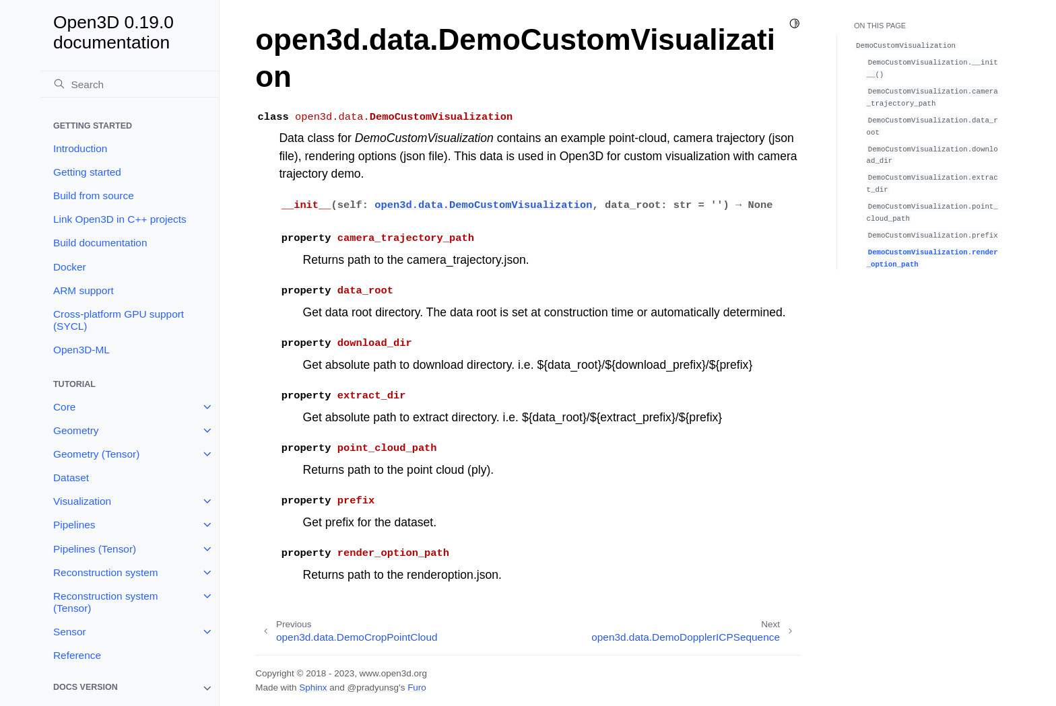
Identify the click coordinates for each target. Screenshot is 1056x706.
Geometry (76, 430)
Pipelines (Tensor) (94, 549)
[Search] (130, 84)
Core (64, 407)
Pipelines (74, 524)
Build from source (93, 195)
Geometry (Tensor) (96, 454)
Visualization (82, 501)
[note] (130, 688)
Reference (77, 655)
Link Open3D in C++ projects (120, 219)
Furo (416, 687)
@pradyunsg (373, 687)
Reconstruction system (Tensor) (105, 602)
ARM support (83, 290)
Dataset (71, 477)
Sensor (69, 631)
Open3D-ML (81, 349)
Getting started (87, 172)
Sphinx (313, 687)
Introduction (80, 148)
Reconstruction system (105, 572)
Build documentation (100, 242)
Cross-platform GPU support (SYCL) (118, 320)
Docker (69, 267)
